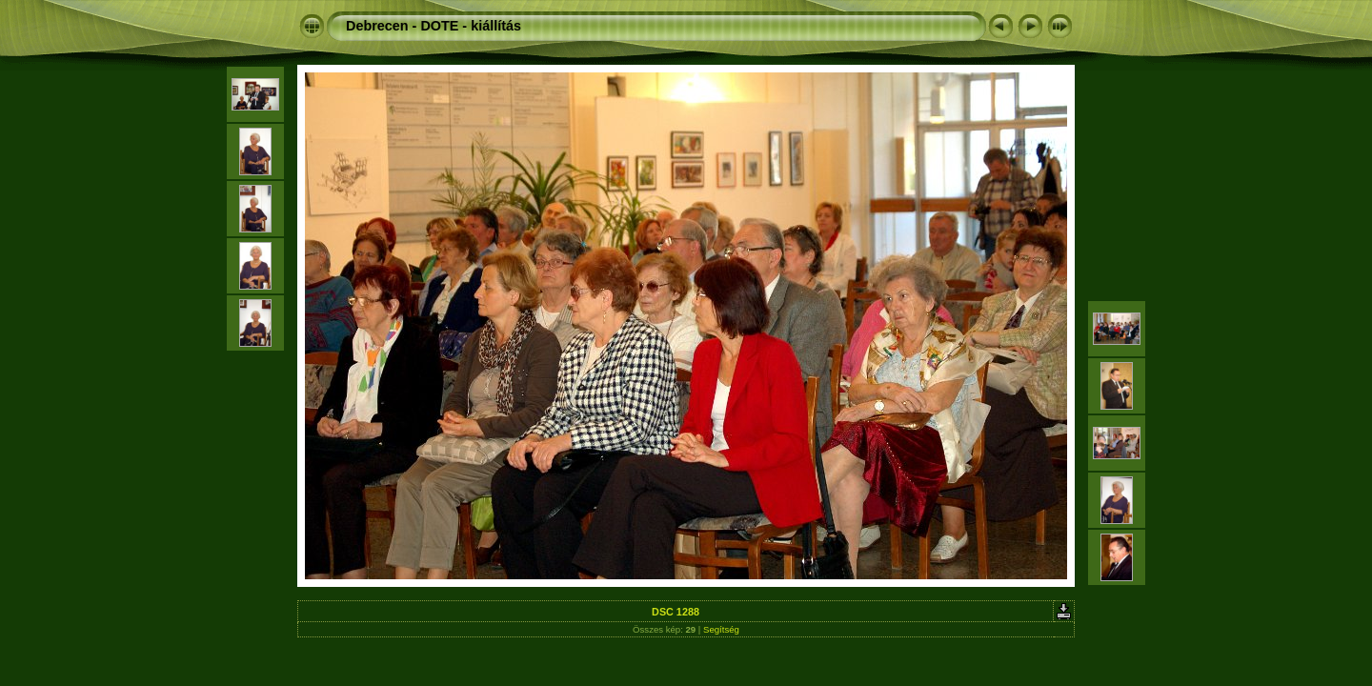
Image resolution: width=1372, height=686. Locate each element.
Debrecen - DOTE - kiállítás (433, 25)
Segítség (721, 629)
